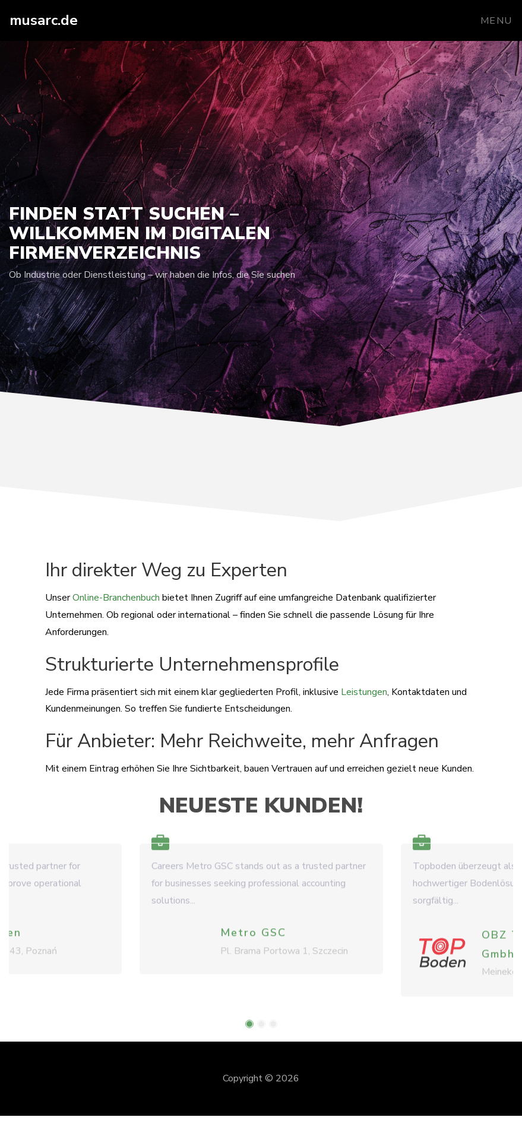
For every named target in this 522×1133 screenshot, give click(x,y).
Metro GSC (253, 939)
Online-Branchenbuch (116, 597)
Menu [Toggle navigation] (496, 20)
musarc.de (44, 20)
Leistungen (364, 692)
